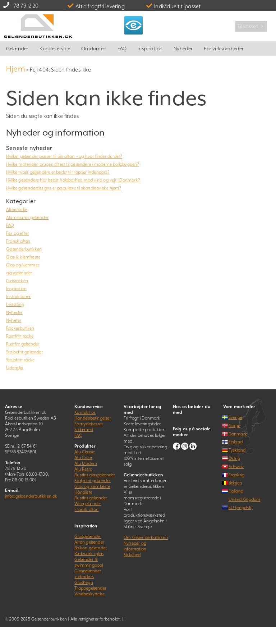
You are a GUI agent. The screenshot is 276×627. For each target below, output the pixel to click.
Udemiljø (14, 367)
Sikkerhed (83, 429)
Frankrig (237, 474)
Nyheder (183, 48)
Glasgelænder (87, 536)
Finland (236, 441)
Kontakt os (85, 412)
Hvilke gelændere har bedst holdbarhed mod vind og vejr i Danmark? (73, 180)
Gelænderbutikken (24, 249)
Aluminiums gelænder (27, 217)
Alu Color (83, 457)
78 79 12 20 (26, 6)
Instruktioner (18, 296)
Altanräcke (16, 209)
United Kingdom (245, 499)
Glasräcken (17, 280)
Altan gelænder (89, 542)
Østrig (234, 458)
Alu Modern (85, 463)
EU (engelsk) (241, 507)
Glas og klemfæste (92, 486)
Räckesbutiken (20, 328)
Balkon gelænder (90, 547)
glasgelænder (19, 272)
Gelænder (17, 48)
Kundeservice (55, 48)
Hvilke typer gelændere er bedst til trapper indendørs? (58, 172)
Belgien (235, 482)
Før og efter (17, 233)
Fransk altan (18, 241)
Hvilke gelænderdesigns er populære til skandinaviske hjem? (63, 188)
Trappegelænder (90, 588)
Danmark (238, 433)
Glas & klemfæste (23, 257)
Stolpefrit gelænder (24, 351)
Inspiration (150, 48)
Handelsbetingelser (92, 418)
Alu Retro (83, 469)
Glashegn (83, 582)
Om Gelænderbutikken (146, 537)
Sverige (235, 417)
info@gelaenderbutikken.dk (31, 496)
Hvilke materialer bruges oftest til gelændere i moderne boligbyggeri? (72, 164)
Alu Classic (84, 451)
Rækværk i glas (89, 553)
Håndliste (83, 492)
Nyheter (13, 320)
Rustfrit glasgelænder (94, 474)
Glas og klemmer (22, 264)
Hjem (15, 68)
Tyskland (237, 450)
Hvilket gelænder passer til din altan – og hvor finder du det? (64, 156)
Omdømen (93, 48)
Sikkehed (132, 554)
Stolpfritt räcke (20, 359)
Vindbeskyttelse (89, 593)
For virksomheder (224, 48)
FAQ (122, 48)
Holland (236, 491)
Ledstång (15, 304)
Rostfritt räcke (19, 336)
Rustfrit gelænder (22, 344)
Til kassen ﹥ (251, 26)
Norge (234, 425)
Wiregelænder (87, 503)
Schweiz (236, 466)
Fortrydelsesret (88, 423)
